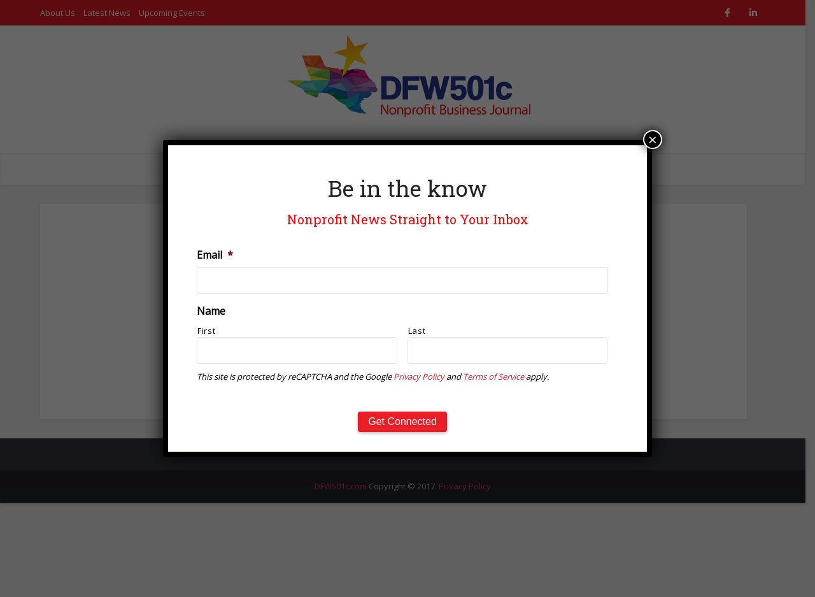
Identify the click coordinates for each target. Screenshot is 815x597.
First (206, 330)
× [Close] (652, 139)
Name (211, 311)
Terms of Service (493, 376)
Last (417, 330)
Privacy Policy (418, 376)
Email (215, 255)
